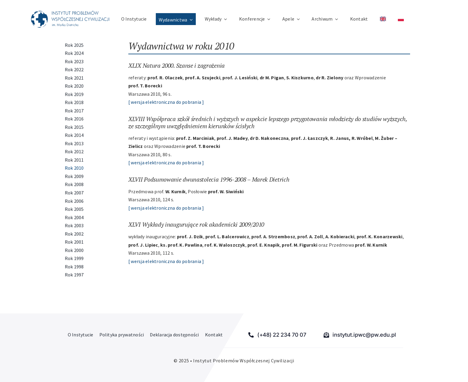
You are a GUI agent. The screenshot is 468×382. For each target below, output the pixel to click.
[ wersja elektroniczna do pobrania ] (166, 102)
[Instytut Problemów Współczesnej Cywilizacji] (70, 13)
